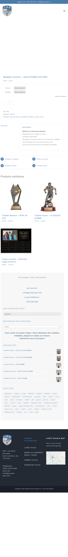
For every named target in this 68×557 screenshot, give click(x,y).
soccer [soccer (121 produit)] (30, 409)
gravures (18, 117)
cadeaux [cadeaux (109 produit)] (6, 396)
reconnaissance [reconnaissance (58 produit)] (39, 406)
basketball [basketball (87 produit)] (47, 393)
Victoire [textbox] (31, 326)
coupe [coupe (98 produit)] (44, 396)
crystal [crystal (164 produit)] (12, 400)
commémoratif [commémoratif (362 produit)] (16, 396)
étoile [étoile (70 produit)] (36, 412)
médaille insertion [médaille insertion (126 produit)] (36, 403)
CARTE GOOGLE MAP (55, 438)
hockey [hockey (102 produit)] (53, 400)
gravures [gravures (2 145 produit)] (45, 400)
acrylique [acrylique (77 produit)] (16, 393)
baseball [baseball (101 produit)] (39, 393)
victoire (36, 117)
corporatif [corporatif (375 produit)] (37, 396)
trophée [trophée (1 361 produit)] (36, 409)
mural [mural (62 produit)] (19, 403)
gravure (12, 117)
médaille (24, 117)
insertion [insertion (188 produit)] (12, 403)
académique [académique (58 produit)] (8, 393)
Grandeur (8, 92)
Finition (7, 88)
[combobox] (32, 326)
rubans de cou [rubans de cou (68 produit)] (8, 409)
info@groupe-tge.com (44, 2)
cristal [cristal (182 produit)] (6, 400)
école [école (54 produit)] (31, 412)
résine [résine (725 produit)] (17, 409)
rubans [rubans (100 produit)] (55, 406)
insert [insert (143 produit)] (6, 403)
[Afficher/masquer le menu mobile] (64, 11)
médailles (30, 117)
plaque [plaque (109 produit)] (14, 406)
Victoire (12, 114)
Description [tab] (4, 126)
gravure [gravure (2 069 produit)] (38, 400)
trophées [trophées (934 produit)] (19, 412)
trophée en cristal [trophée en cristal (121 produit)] (46, 409)
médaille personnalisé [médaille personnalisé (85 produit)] (50, 403)
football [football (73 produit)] (27, 400)
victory (41, 117)
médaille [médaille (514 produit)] (26, 403)
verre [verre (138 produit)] (25, 412)
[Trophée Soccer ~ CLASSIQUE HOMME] (48, 197)
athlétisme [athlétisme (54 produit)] (31, 393)
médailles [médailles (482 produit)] (7, 406)
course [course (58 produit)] (57, 396)
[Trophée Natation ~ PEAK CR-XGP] (16, 197)
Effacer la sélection (60, 96)
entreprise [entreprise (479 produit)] (19, 400)
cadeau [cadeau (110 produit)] (55, 393)
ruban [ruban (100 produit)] (48, 406)
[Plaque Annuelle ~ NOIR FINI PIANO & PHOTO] (16, 240)
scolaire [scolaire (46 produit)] (23, 409)
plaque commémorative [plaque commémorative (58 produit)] (26, 406)
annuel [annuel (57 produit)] (24, 393)
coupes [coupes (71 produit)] (50, 396)
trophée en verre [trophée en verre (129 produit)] (9, 412)
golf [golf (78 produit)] (33, 400)
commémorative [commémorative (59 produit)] (27, 396)
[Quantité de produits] (8, 102)
